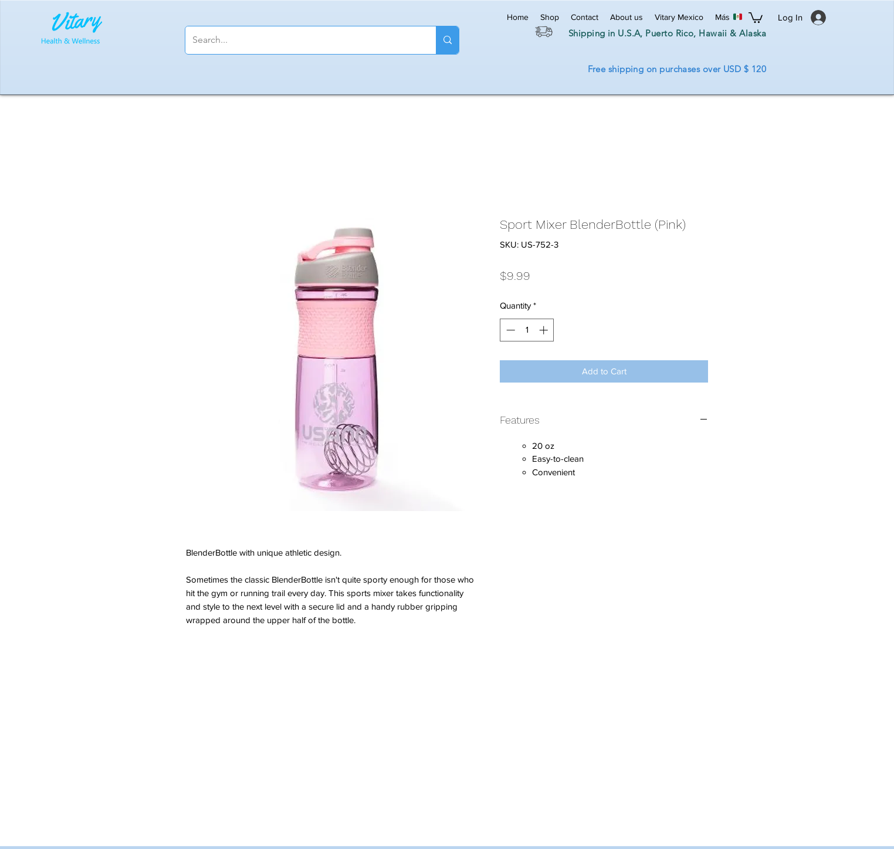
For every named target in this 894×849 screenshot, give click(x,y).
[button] (756, 17)
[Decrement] (509, 330)
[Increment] (545, 330)
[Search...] (301, 40)
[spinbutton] (527, 330)
